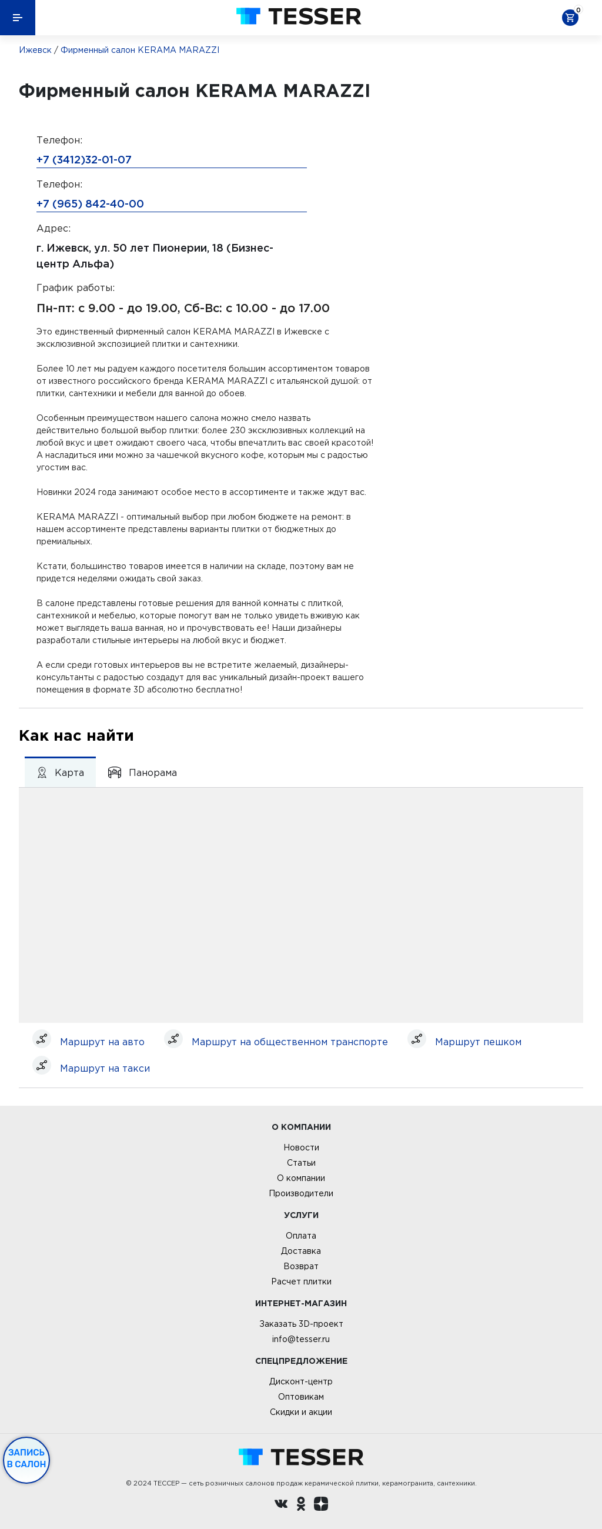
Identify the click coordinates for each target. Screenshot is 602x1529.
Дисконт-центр (301, 1381)
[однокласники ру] (301, 1505)
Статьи (301, 1162)
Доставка (301, 1251)
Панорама (142, 772)
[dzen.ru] (321, 1505)
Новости (301, 1147)
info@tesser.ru (301, 1339)
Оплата (301, 1235)
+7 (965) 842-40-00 (90, 203)
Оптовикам (301, 1396)
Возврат (301, 1266)
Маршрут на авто (102, 1041)
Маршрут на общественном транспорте (290, 1041)
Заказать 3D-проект (301, 1324)
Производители (301, 1193)
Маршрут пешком (478, 1041)
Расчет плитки (301, 1281)
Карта (60, 772)
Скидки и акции (301, 1412)
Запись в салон (26, 1458)
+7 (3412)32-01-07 (84, 159)
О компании (301, 1178)
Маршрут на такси (105, 1068)
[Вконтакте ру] (281, 1505)
